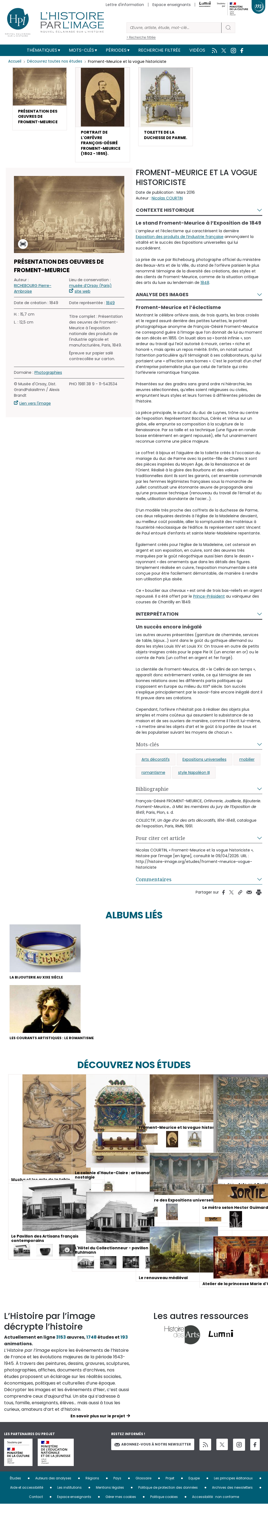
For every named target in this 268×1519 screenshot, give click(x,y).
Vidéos (197, 50)
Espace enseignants (171, 5)
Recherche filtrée (159, 50)
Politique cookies (164, 1511)
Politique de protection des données (168, 1502)
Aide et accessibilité (26, 1502)
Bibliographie (152, 801)
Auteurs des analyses (53, 1493)
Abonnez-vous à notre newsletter (152, 1459)
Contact (36, 1511)
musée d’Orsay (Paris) (90, 298)
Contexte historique (165, 222)
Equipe (194, 1493)
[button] (39, 103)
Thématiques (42, 50)
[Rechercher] (174, 27)
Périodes (116, 50)
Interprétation (157, 626)
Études (15, 1493)
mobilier (247, 772)
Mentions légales (110, 1502)
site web (82, 304)
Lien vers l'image (35, 416)
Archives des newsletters (232, 1502)
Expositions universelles (204, 772)
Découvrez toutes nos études (56, 61)
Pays (117, 1493)
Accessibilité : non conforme (215, 1511)
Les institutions (69, 1502)
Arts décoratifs (156, 772)
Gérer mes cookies (120, 1511)
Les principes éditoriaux (233, 1493)
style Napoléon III (194, 785)
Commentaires (154, 892)
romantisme (153, 785)
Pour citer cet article (160, 850)
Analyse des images (162, 307)
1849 (110, 315)
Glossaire (143, 1493)
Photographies (48, 385)
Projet (170, 1493)
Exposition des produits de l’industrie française (179, 249)
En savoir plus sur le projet (97, 1431)
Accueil (15, 61)
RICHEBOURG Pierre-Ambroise (32, 301)
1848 (205, 295)
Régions (92, 1493)
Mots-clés (81, 50)
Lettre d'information (125, 5)
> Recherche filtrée (141, 37)
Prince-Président (209, 609)
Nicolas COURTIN (167, 210)
